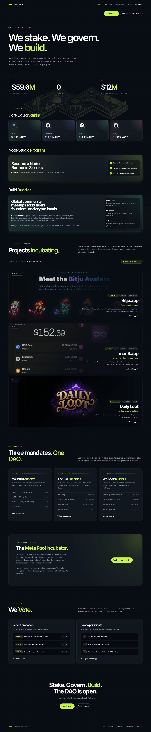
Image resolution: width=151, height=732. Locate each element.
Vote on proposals (65, 516)
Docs (103, 726)
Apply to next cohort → (122, 560)
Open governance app (89, 659)
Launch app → (111, 13)
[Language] (139, 4)
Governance (120, 4)
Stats (130, 4)
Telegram (129, 726)
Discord (119, 726)
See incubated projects (131, 13)
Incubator (108, 4)
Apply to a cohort (110, 516)
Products (98, 4)
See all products (19, 513)
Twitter (139, 726)
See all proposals (20, 659)
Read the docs (83, 706)
